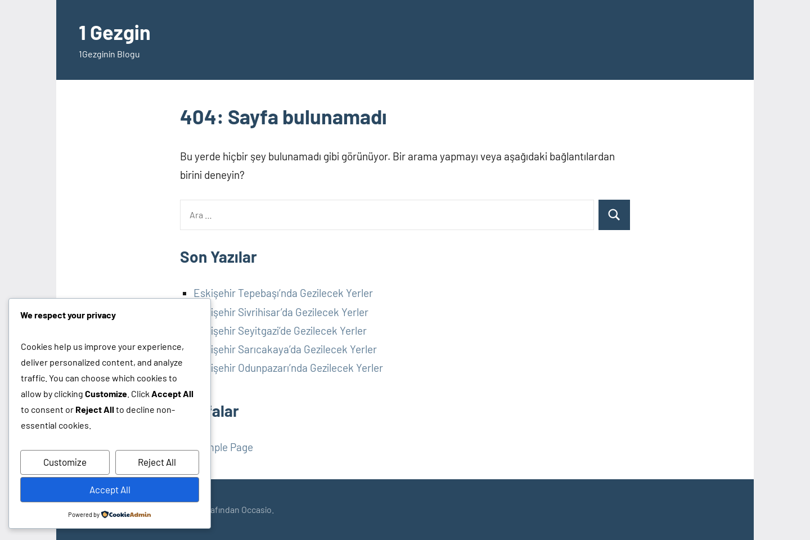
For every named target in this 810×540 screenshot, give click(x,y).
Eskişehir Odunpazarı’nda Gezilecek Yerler (288, 367)
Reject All (157, 461)
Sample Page (223, 446)
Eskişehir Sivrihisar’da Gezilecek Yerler (281, 311)
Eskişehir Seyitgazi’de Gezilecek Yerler (280, 330)
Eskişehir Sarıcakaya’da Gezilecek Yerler (285, 349)
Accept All (109, 489)
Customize (65, 461)
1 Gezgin (115, 32)
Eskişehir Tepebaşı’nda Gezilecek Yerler (283, 292)
